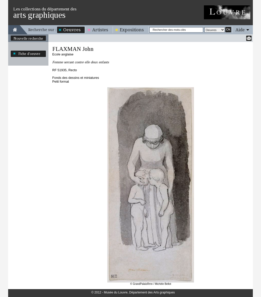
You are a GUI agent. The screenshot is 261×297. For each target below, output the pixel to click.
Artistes (100, 29)
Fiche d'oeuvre (29, 54)
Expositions (132, 29)
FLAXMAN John (73, 49)
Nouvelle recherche (28, 38)
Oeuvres (72, 29)
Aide (240, 29)
